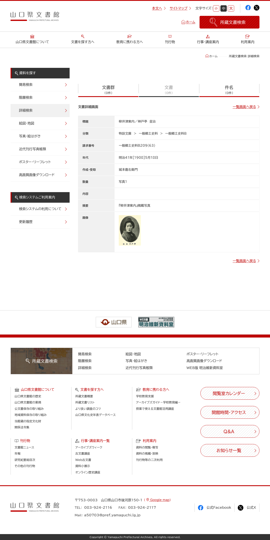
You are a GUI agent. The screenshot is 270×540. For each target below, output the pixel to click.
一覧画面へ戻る (244, 106)
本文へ (159, 8)
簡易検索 (25, 84)
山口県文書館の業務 (28, 402)
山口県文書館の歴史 (28, 396)
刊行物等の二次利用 (149, 459)
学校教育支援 (145, 396)
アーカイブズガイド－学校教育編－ (158, 402)
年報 (17, 453)
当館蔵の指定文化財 (28, 421)
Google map (159, 499)
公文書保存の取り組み (29, 408)
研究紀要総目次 (25, 459)
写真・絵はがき (30, 136)
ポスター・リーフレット (35, 162)
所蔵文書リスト (84, 402)
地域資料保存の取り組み (31, 414)
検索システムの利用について (40, 209)
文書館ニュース (24, 447)
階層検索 (25, 97)
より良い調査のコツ (88, 408)
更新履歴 (25, 221)
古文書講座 (82, 453)
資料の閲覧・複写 (147, 447)
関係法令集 (22, 427)
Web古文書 (83, 459)
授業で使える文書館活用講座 (155, 408)
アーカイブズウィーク (88, 447)
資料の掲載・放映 (147, 453)
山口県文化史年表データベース (95, 414)
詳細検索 (25, 110)
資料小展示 (82, 466)
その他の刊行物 (25, 466)
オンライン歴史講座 (87, 472)
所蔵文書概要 (84, 396)
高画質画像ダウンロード (37, 174)
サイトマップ (180, 8)
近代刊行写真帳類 (32, 149)
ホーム (190, 22)
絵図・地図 (26, 123)
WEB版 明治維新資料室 (204, 367)
